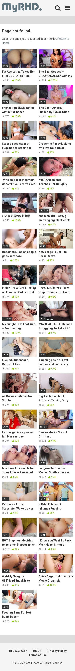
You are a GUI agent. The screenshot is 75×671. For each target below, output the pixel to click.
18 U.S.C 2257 (18, 650)
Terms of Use (38, 655)
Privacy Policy (57, 650)
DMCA (37, 650)
